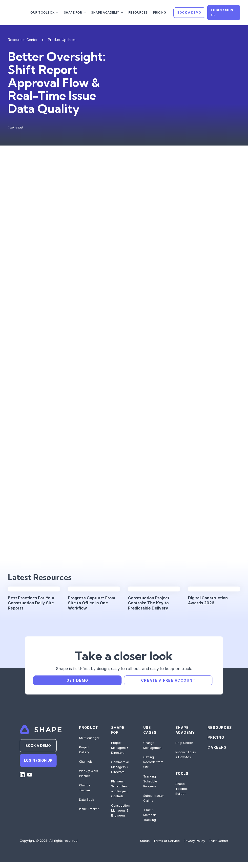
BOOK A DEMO (189, 12)
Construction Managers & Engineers (120, 810)
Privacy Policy (194, 841)
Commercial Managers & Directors (120, 767)
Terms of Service (166, 841)
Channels (86, 761)
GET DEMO (77, 680)
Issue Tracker (89, 809)
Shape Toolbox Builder (181, 789)
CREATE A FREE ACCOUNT (168, 680)
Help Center (184, 743)
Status (145, 841)
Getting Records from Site (153, 762)
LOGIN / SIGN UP (222, 12)
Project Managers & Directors (119, 748)
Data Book (86, 799)
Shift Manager (89, 738)
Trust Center (218, 841)
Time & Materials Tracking (150, 815)
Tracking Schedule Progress (150, 781)
